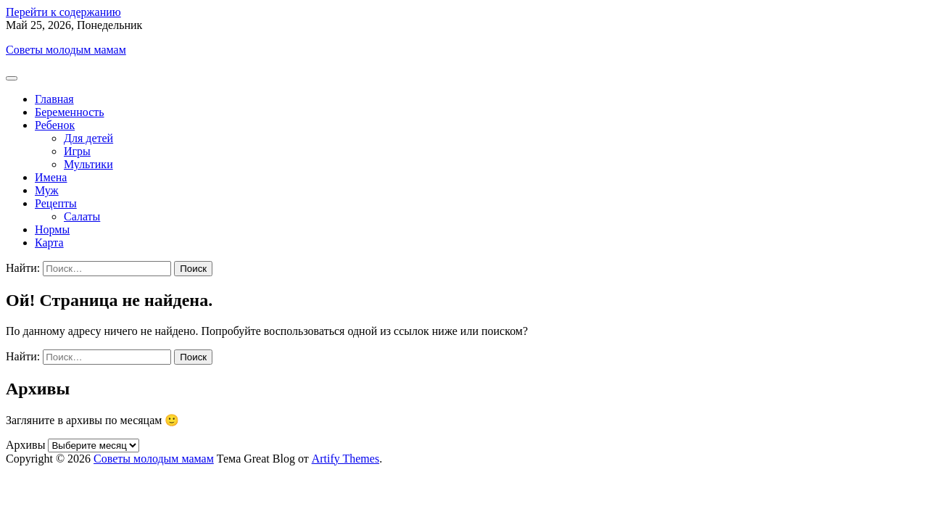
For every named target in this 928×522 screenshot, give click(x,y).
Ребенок (55, 125)
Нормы (52, 229)
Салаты (82, 216)
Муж (47, 190)
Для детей (88, 138)
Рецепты (56, 203)
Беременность (69, 112)
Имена (51, 177)
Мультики (88, 164)
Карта (49, 242)
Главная (54, 99)
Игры (77, 151)
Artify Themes (345, 458)
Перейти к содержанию (63, 12)
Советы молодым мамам (66, 50)
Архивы (25, 445)
